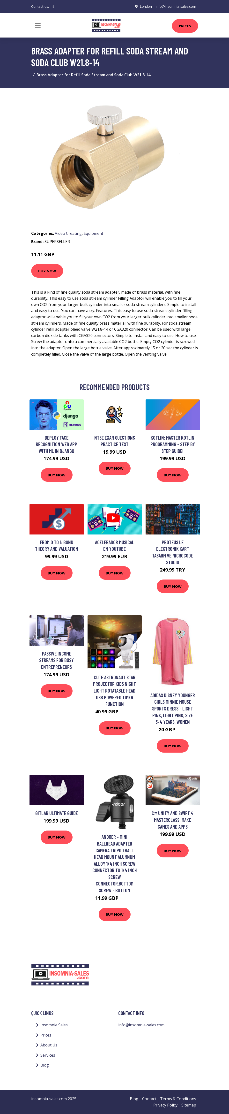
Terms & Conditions (178, 1098)
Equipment (93, 233)
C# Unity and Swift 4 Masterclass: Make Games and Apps (172, 819)
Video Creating (68, 233)
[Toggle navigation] (37, 25)
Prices (185, 25)
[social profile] (53, 6)
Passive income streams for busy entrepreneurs (56, 660)
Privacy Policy (165, 1105)
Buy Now (47, 270)
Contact (149, 1098)
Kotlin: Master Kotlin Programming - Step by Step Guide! (172, 444)
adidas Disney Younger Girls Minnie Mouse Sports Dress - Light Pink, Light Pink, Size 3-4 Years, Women (172, 708)
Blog (44, 1065)
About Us (48, 1045)
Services (47, 1055)
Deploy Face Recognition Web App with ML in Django (56, 444)
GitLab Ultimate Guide (56, 813)
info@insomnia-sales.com (176, 6)
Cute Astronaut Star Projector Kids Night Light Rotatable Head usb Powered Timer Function (114, 690)
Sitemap (188, 1105)
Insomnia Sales (54, 1025)
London (146, 6)
